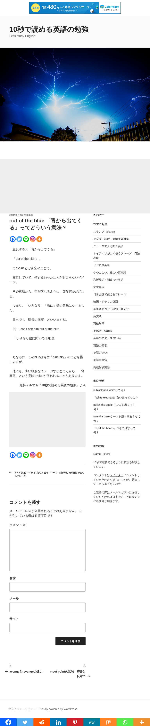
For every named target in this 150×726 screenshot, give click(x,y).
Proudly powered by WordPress (58, 709)
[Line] (26, 239)
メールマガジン (119, 492)
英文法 (97, 316)
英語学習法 (100, 359)
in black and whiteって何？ (109, 390)
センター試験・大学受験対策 (111, 239)
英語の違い (100, 352)
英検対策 (98, 323)
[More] (39, 239)
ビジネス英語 (101, 265)
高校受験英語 (101, 367)
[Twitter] (19, 239)
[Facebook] (13, 239)
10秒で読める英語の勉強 (48, 29)
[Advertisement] (75, 186)
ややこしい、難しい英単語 (109, 272)
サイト (14, 618)
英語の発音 (100, 345)
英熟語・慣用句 (102, 330)
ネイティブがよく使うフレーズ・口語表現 (47, 472)
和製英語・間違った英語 (108, 279)
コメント (17, 525)
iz (32, 215)
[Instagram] (33, 239)
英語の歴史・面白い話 (107, 338)
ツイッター (116, 475)
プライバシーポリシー (22, 709)
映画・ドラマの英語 (105, 301)
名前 (12, 578)
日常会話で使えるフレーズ (109, 294)
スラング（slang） (104, 231)
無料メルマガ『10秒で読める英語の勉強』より (53, 385)
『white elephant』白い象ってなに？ (115, 397)
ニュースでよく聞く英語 (108, 246)
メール (14, 598)
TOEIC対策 (20, 472)
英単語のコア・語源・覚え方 (111, 309)
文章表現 (98, 286)
